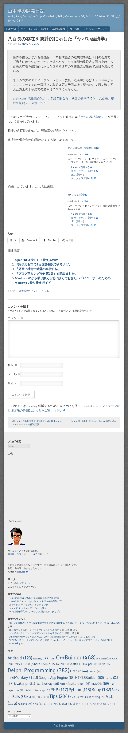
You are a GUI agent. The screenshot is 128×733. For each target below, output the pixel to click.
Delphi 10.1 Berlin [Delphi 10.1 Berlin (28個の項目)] (97, 664)
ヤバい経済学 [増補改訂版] (82, 147)
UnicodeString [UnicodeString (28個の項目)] (94, 697)
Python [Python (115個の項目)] (80, 689)
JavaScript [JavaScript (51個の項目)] (24, 684)
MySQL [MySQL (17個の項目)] (31, 690)
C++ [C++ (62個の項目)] (49, 658)
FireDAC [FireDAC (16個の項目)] (94, 671)
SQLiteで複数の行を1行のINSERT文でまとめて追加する (37, 623)
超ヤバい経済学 (76, 194)
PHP (23, 28)
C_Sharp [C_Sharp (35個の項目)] (37, 664)
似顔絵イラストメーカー (20, 554)
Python (74, 28)
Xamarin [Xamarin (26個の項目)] (25, 704)
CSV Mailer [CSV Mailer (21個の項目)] (20, 664)
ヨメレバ (81, 154)
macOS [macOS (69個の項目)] (100, 683)
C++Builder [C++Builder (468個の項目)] (76, 657)
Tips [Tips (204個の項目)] (59, 696)
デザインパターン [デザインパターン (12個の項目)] (86, 704)
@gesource (19, 571)
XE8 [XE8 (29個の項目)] (69, 704)
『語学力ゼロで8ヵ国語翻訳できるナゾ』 (43, 264)
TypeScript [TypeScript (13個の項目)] (76, 697)
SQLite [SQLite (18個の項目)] (43, 697)
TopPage (11, 28)
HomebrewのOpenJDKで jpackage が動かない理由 (34, 597)
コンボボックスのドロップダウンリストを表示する (35, 629)
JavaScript (58, 28)
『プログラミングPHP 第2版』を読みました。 (46, 273)
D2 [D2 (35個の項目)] (51, 664)
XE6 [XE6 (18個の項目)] (48, 704)
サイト (12, 383)
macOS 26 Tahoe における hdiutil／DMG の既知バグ (35, 601)
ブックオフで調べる (82, 178)
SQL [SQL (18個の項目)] (31, 697)
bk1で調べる (78, 174)
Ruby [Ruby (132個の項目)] (101, 689)
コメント (36, 291)
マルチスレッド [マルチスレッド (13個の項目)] (106, 704)
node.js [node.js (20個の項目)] (43, 690)
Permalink (46, 291)
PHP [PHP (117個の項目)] (59, 689)
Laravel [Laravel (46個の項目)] (81, 684)
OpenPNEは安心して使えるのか (36, 260)
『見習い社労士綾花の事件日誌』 (38, 269)
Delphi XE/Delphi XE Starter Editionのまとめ (93, 420)
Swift (44, 28)
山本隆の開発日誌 (26, 11)
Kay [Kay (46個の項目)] (53, 684)
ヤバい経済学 (90, 117)
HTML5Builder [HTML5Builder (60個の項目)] (89, 677)
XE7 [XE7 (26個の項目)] (59, 704)
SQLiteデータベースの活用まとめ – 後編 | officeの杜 (94, 623)
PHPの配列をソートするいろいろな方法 (29, 640)
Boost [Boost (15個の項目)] (37, 658)
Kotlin (33, 28)
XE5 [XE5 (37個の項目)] (38, 704)
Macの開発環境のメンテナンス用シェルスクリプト (35, 611)
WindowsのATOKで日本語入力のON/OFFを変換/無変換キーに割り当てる (45, 636)
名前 (12, 365)
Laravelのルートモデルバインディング (28, 604)
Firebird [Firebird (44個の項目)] (79, 671)
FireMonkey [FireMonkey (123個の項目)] (23, 677)
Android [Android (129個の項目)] (20, 658)
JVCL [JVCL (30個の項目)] (41, 684)
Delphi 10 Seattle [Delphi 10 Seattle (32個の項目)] (70, 664)
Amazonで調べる (80, 167)
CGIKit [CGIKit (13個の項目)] (101, 658)
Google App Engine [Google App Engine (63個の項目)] (57, 677)
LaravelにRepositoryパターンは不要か (28, 608)
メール (14, 374)
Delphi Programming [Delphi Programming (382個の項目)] (38, 670)
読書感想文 (24, 291)
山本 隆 (16, 44)
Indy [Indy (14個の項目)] (108, 678)
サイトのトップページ (19, 583)
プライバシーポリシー (95, 28)
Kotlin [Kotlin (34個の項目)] (66, 684)
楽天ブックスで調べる (83, 170)
